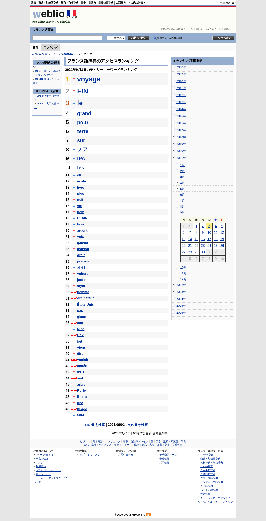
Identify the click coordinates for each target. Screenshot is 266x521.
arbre (81, 384)
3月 (182, 177)
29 (196, 252)
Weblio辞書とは (44, 454)
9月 (182, 212)
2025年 (181, 305)
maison (83, 249)
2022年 (181, 284)
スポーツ (127, 444)
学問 (183, 441)
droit (81, 255)
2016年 (181, 123)
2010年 (181, 81)
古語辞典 (121, 2)
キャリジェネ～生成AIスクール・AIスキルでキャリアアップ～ (215, 502)
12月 (183, 279)
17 (209, 239)
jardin (81, 280)
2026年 (181, 312)
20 (183, 245)
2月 (182, 171)
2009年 (181, 74)
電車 (125, 441)
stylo (81, 286)
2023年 (181, 291)
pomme (83, 292)
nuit (80, 199)
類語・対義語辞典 (48, 2)
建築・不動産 (170, 441)
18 (216, 239)
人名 (151, 444)
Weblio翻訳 (206, 466)
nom (80, 212)
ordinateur (85, 298)
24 (209, 245)
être (80, 353)
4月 (182, 183)
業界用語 (98, 441)
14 (190, 239)
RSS (148, 515)
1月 (182, 165)
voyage (88, 79)
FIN (82, 91)
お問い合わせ (125, 454)
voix (80, 236)
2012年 (181, 95)
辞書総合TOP (228, 2)
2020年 (181, 151)
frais (80, 372)
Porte (81, 390)
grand (84, 113)
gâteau (82, 243)
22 (196, 245)
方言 (159, 444)
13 (183, 239)
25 (216, 245)
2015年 (181, 116)
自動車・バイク (139, 441)
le (80, 103)
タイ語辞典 (206, 486)
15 (196, 239)
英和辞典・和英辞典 (211, 462)
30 (203, 252)
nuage (82, 409)
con (80, 323)
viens (81, 347)
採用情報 (164, 462)
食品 (144, 444)
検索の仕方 (42, 458)
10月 (183, 267)
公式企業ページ (168, 454)
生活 (93, 444)
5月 (182, 188)
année (82, 366)
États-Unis (85, 304)
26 (222, 245)
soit (80, 378)
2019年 (181, 144)
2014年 (181, 109)
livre (80, 187)
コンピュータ (112, 441)
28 (190, 252)
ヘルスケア (105, 444)
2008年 (181, 67)
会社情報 (164, 458)
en (79, 175)
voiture (82, 273)
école (81, 181)
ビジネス (85, 441)
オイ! (81, 267)
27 (183, 252)
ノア (82, 149)
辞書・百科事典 (173, 444)
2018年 (181, 137)
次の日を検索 (138, 425)
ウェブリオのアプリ (88, 454)
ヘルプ (39, 462)
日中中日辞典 (88, 2)
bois (80, 224)
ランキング (50, 47)
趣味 (116, 444)
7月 (182, 200)
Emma (82, 396)
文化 (86, 444)
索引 (35, 47)
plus (80, 193)
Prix (80, 335)
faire (80, 415)
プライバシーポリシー (48, 470)
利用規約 (41, 466)
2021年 (181, 157)
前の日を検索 (95, 425)
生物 (136, 444)
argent (82, 230)
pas (80, 310)
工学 (158, 441)
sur (81, 140)
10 (209, 232)
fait (79, 341)
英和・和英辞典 (69, 2)
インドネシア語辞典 (211, 482)
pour (82, 122)
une (80, 403)
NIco (81, 329)
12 (222, 232)
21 (190, 245)
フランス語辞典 (43, 29)
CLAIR (82, 218)
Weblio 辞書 (40, 54)
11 (216, 232)
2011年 (181, 88)
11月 (183, 273)
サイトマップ (43, 474)
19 (222, 239)
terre (82, 131)
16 (203, 239)
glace (81, 317)
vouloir (82, 360)
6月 (182, 194)
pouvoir (83, 261)
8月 (182, 206)
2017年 (181, 130)
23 (203, 245)
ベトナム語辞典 (209, 490)
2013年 (181, 102)
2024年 (181, 298)
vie (79, 206)
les (80, 167)
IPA (81, 158)
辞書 (33, 2)
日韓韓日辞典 (105, 2)
